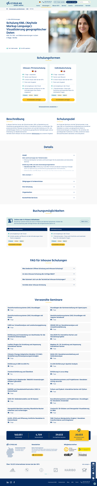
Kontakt (88, 5)
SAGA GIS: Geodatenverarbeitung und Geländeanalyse (64, 355)
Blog (68, 482)
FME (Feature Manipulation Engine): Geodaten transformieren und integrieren (67, 419)
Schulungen (46, 5)
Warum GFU (55, 5)
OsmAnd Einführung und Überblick (20, 372)
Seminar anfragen (71, 2)
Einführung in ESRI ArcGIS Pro (18, 364)
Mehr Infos (84, 221)
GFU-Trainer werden (59, 2)
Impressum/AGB (52, 482)
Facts (76, 482)
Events (71, 5)
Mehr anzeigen (27, 175)
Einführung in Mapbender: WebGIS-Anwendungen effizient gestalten (26, 380)
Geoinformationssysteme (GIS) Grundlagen (24, 308)
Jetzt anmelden (37, 455)
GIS (27, 9)
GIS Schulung (35, 133)
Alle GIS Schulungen (13, 19)
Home (38, 5)
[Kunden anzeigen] (86, 464)
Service (64, 5)
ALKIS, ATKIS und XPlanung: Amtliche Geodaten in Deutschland (26, 419)
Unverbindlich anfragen (34, 99)
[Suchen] (84, 2)
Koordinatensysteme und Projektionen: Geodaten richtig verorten (68, 380)
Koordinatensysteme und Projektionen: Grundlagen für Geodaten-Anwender (69, 400)
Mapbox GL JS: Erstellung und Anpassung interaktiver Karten (65, 345)
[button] (48, 268)
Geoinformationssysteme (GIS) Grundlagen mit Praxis (25, 316)
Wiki (72, 482)
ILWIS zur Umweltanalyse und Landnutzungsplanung (27, 325)
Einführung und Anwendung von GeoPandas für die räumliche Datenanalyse (26, 336)
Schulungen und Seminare (17, 9)
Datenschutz (62, 482)
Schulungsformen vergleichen (48, 106)
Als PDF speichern (24, 48)
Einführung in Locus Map (59, 372)
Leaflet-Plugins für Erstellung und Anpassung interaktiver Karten (24, 345)
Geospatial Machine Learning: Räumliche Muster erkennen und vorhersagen (26, 409)
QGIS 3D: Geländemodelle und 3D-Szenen (23, 399)
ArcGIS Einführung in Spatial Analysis (64, 364)
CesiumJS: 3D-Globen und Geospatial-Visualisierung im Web (69, 409)
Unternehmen (79, 5)
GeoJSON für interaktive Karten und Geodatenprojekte (63, 336)
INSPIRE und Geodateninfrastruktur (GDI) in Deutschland (24, 390)
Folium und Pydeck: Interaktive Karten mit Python (68, 389)
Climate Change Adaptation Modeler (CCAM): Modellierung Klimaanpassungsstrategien (25, 355)
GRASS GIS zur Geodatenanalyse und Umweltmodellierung (64, 326)
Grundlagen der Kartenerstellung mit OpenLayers (68, 308)
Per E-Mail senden (12, 48)
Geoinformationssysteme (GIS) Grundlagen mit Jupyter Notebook (68, 316)
